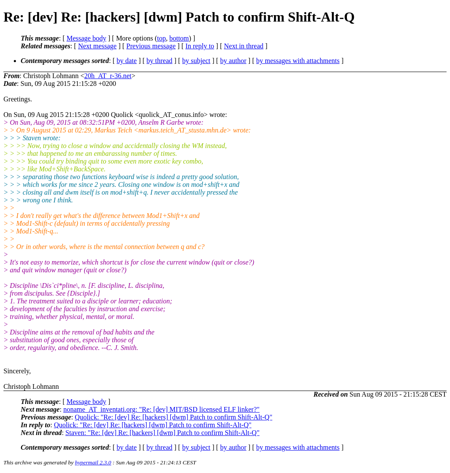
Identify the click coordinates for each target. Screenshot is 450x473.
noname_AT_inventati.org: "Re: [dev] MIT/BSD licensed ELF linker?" (161, 409)
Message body (86, 38)
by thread (160, 60)
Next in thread (244, 46)
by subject (196, 60)
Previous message (151, 46)
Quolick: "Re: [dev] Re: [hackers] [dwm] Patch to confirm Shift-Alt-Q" (173, 417)
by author (233, 60)
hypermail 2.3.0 (93, 462)
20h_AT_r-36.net (107, 75)
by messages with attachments (298, 60)
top (161, 38)
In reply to (200, 46)
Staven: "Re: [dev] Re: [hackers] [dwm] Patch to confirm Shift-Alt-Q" (163, 432)
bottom (179, 38)
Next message (97, 46)
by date (126, 60)
